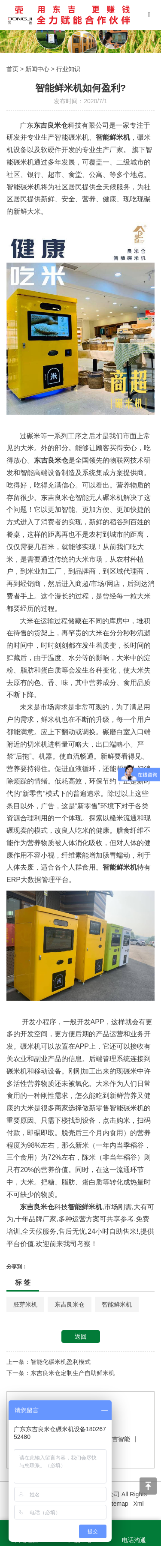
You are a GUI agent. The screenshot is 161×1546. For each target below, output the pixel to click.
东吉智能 (118, 1438)
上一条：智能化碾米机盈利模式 (48, 1361)
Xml (138, 1503)
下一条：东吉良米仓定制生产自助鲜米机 (60, 1373)
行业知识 (68, 69)
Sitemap (117, 1503)
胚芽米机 (25, 1304)
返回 (81, 1336)
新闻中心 (37, 69)
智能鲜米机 (117, 1304)
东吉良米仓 (70, 1304)
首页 (12, 69)
